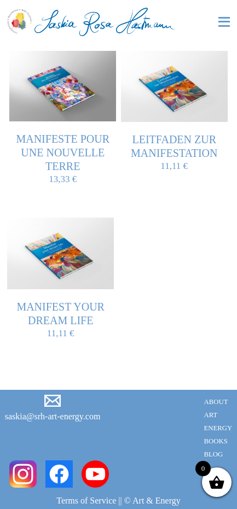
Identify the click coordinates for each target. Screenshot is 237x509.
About (216, 402)
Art (210, 415)
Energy (218, 428)
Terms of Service (86, 500)
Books (215, 441)
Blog (213, 454)
